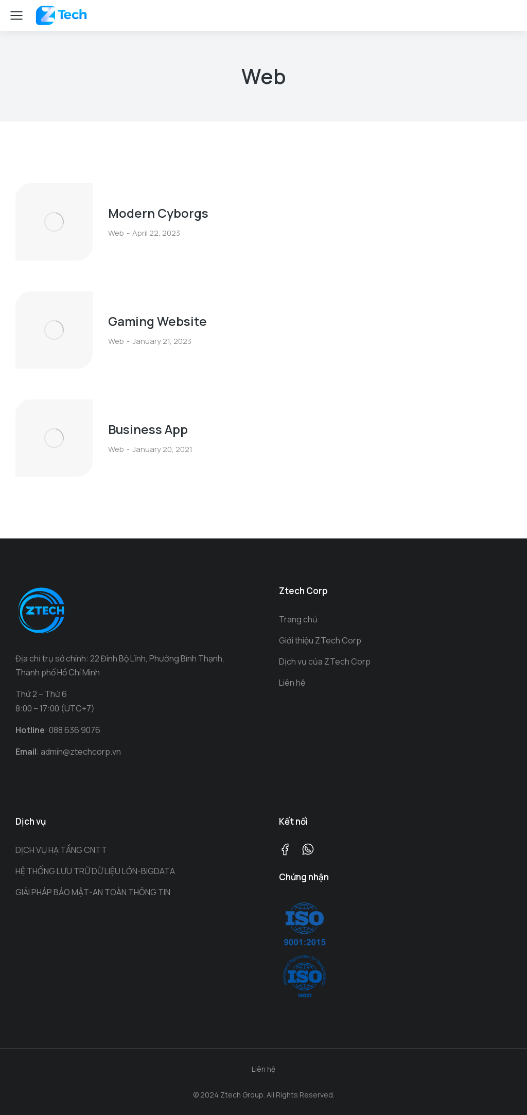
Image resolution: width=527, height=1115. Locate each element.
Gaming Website (157, 320)
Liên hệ (263, 1069)
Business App (148, 429)
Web (116, 233)
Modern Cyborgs (158, 212)
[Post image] (54, 221)
